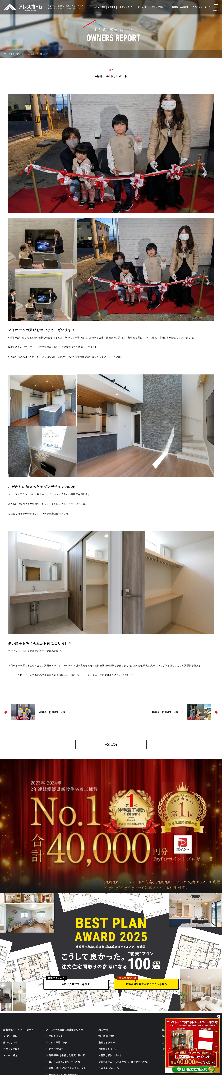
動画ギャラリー (106, 1042)
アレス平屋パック (160, 7)
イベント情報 (99, 7)
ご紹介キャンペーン (109, 1068)
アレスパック (144, 7)
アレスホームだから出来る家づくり (64, 1029)
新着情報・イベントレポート (18, 1029)
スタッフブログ (11, 1049)
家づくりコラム (11, 1042)
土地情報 (174, 7)
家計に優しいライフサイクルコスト (67, 1068)
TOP (5, 54)
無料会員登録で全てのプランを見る (146, 984)
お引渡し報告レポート (18, 54)
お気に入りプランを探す (75, 984)
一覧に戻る (111, 744)
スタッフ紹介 (10, 1055)
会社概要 (184, 7)
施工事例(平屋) (106, 1036)
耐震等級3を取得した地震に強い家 (67, 1055)
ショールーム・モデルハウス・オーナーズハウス (124, 1062)
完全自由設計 (56, 1049)
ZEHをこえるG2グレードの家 (64, 1062)
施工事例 (111, 7)
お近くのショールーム (200, 7)
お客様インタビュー (127, 7)
